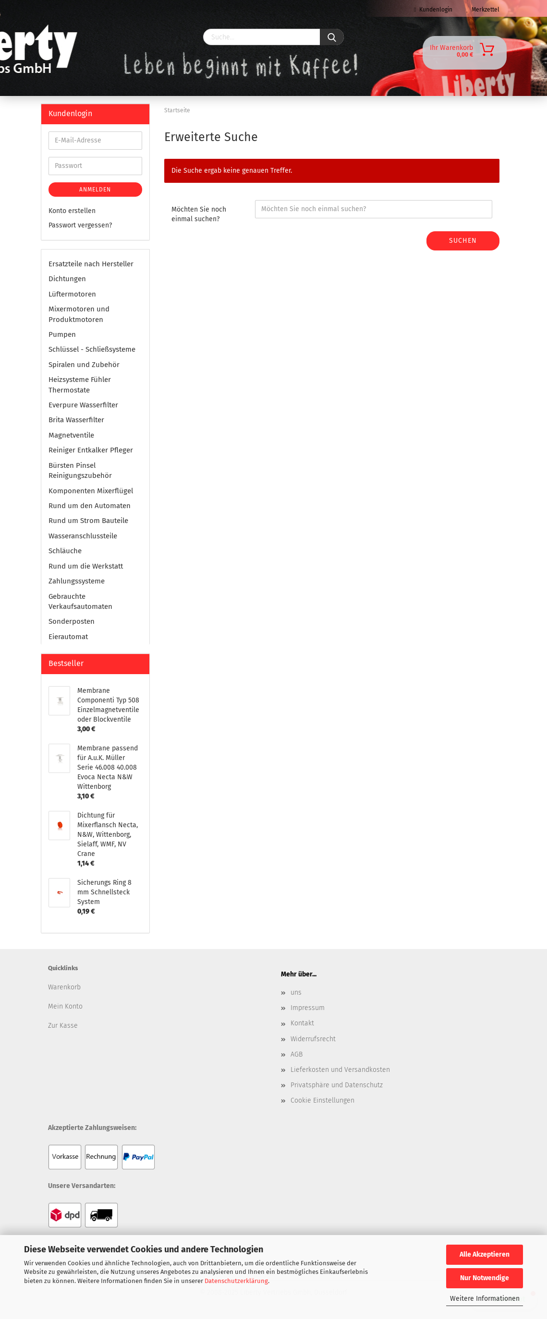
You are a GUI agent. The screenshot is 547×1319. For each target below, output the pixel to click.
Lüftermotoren (72, 294)
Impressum (308, 1008)
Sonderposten (72, 621)
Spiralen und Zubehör (84, 364)
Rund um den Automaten (90, 505)
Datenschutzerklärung (236, 1280)
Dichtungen (67, 278)
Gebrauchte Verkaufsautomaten (80, 601)
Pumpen (62, 334)
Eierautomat (68, 636)
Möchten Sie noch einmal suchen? (198, 214)
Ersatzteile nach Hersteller (91, 264)
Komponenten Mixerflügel (91, 491)
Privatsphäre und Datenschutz (337, 1085)
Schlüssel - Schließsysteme (92, 349)
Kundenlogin (433, 9)
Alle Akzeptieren (485, 1254)
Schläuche (65, 551)
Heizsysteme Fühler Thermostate (80, 384)
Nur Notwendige (484, 1278)
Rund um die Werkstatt (86, 566)
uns (296, 992)
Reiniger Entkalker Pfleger (91, 450)
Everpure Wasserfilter (83, 405)
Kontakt (302, 1023)
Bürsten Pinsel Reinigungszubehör (80, 470)
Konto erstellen (72, 211)
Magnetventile (71, 435)
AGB (297, 1054)
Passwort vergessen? (80, 225)
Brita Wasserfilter (76, 420)
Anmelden (95, 189)
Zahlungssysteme (77, 581)
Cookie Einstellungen (322, 1100)
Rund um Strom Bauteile (88, 520)
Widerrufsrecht (313, 1039)
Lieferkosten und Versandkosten (340, 1070)
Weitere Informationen (485, 1299)
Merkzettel (483, 9)
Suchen (463, 241)
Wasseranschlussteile (83, 536)
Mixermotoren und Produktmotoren (79, 314)
